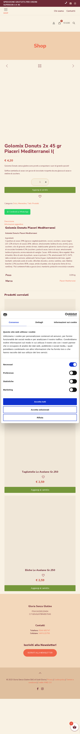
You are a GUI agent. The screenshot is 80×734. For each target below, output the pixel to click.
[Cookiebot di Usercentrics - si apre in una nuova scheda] (65, 314)
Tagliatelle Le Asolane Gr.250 (40, 507)
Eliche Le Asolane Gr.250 (40, 605)
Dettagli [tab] (39, 322)
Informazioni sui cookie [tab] (65, 322)
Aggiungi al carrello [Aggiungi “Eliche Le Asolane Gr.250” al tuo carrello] (40, 623)
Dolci (15, 238)
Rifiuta (40, 417)
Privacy (50, 715)
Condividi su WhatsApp (17, 247)
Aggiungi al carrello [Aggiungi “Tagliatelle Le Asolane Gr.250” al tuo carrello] (40, 525)
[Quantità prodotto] (40, 217)
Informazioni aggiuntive (13, 259)
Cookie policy (59, 715)
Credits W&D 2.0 (45, 717)
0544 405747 (44, 665)
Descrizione (9, 256)
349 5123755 (44, 668)
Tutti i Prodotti (33, 238)
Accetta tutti (40, 402)
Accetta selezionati (40, 409)
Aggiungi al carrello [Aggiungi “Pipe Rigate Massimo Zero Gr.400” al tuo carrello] (40, 426)
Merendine (22, 238)
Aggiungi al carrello (40, 225)
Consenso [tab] (14, 322)
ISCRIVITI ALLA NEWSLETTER (40, 688)
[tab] (40, 256)
